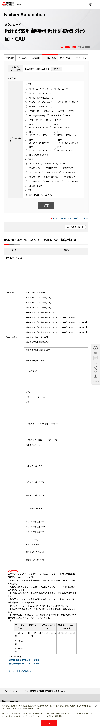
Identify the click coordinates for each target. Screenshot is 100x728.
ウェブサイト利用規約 (53, 716)
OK (49, 723)
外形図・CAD (50, 57)
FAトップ (8, 691)
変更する (56, 68)
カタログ (10, 57)
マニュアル (23, 57)
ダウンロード (20, 691)
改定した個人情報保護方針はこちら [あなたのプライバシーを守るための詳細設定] (26, 708)
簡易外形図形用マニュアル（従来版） (24, 660)
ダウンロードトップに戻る (18, 670)
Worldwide (91, 4)
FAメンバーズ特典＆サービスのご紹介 (70, 218)
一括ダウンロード (76, 227)
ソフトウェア (66, 57)
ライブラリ (81, 57)
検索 (46, 205)
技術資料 (36, 57)
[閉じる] (96, 706)
